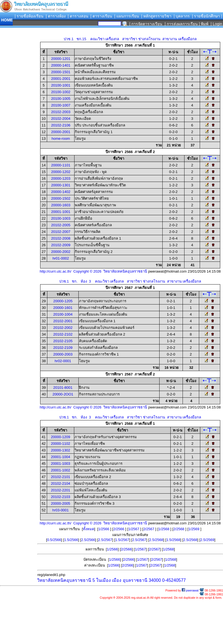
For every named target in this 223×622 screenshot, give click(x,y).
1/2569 (194, 529)
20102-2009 (60, 245)
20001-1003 (60, 463)
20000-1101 (60, 165)
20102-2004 (60, 118)
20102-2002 (62, 328)
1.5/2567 (122, 540)
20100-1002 (60, 92)
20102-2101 (60, 477)
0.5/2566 (54, 540)
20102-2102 (62, 334)
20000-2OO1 (62, 394)
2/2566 (119, 529)
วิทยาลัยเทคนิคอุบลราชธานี (64, 580)
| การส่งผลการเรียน (181, 24)
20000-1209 (60, 437)
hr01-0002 (61, 258)
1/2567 (134, 529)
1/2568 (164, 529)
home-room (61, 138)
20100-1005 (60, 99)
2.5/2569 (207, 540)
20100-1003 (60, 218)
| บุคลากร (182, 16)
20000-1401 (60, 65)
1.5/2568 (173, 540)
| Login (215, 24)
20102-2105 (62, 341)
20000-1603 (60, 205)
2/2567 (149, 529)
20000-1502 (60, 198)
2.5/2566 (88, 540)
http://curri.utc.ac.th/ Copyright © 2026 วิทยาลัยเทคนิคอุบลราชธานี (93, 271)
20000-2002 (60, 252)
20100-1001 (60, 85)
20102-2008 (60, 238)
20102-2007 (60, 232)
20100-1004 (62, 314)
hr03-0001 (60, 510)
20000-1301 (60, 185)
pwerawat (190, 590)
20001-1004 (60, 457)
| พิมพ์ (204, 24)
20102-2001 (62, 321)
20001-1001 (60, 212)
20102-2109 (62, 348)
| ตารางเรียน (101, 16)
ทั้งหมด (88, 529)
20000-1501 (60, 72)
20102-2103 (60, 497)
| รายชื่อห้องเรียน (29, 16)
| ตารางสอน (78, 16)
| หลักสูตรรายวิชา (156, 16)
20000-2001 (60, 132)
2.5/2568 (156, 540)
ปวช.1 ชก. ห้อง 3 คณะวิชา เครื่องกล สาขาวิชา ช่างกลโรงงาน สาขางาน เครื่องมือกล (130, 281)
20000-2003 (62, 354)
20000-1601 (62, 308)
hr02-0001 (63, 361)
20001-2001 (60, 79)
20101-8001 (62, 387)
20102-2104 (60, 483)
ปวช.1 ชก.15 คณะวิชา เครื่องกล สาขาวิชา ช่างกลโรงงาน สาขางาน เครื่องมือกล (130, 39)
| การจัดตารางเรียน (146, 24)
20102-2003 (60, 112)
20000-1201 (60, 59)
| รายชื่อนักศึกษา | (207, 16)
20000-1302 (60, 450)
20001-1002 (60, 470)
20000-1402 (60, 192)
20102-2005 (60, 225)
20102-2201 (60, 490)
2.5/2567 (105, 540)
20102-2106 (60, 125)
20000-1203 (60, 178)
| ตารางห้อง (56, 16)
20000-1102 (60, 443)
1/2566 (104, 529)
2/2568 (179, 529)
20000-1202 (60, 172)
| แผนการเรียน (126, 16)
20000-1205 (62, 301)
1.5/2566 (71, 540)
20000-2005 (60, 503)
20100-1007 (60, 105)
